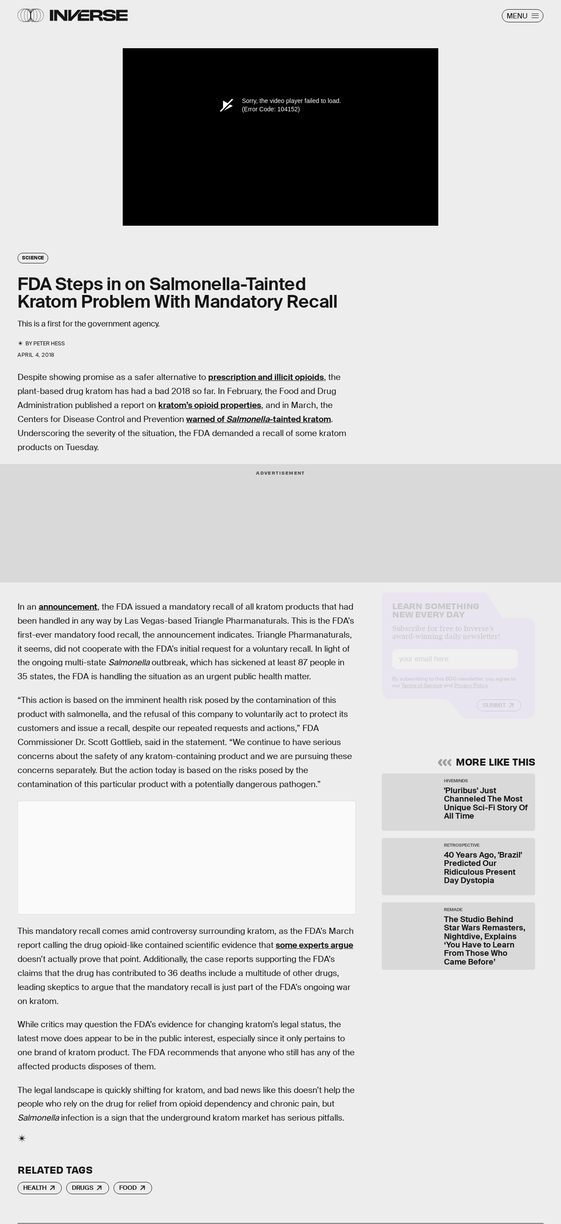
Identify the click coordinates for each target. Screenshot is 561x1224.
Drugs (82, 1188)
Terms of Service (421, 692)
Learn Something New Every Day (435, 616)
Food (128, 1188)
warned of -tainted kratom (258, 419)
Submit (494, 713)
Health (34, 1188)
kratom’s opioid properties (209, 405)
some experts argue (314, 945)
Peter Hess (49, 343)
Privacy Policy (471, 692)
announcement (68, 606)
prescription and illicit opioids (266, 377)
